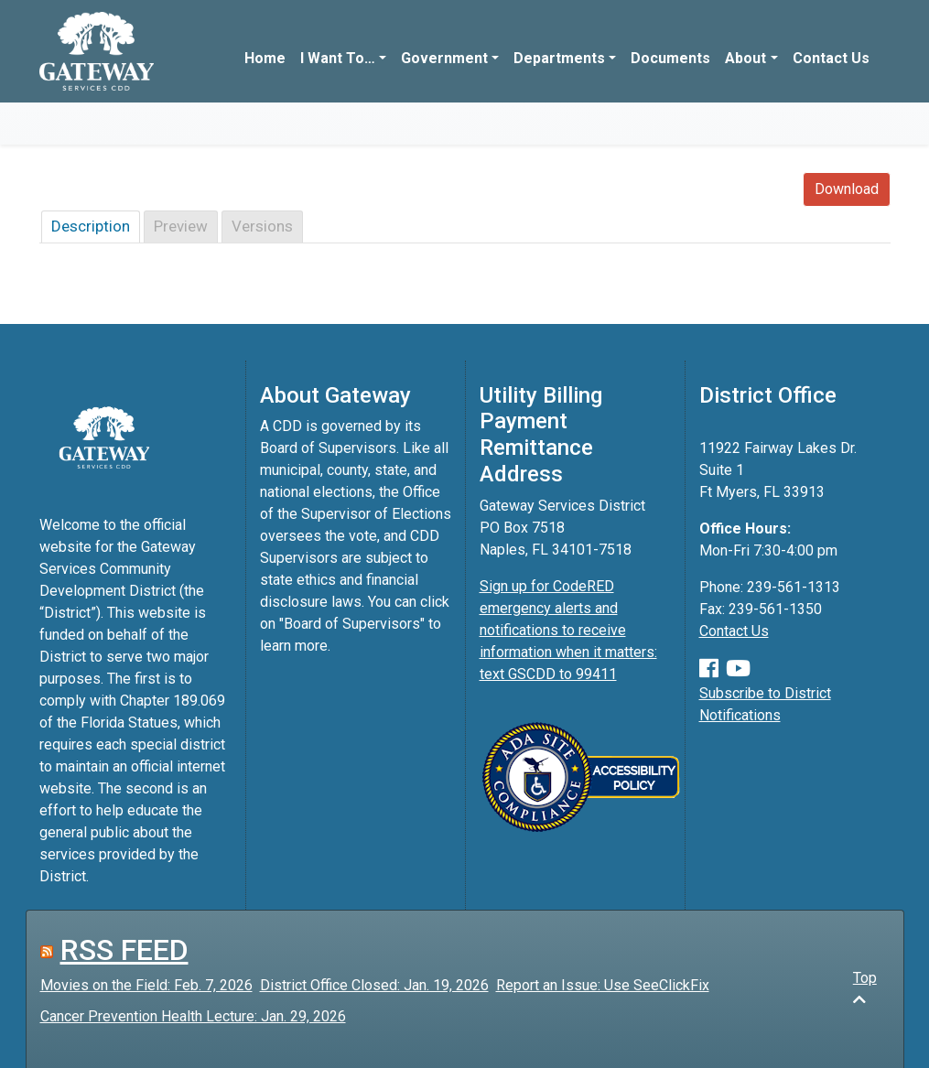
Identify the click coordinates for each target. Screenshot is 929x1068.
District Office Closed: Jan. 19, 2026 (374, 985)
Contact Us (831, 58)
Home (265, 58)
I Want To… (337, 58)
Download (847, 189)
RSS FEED (124, 950)
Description (90, 226)
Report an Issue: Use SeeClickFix (602, 985)
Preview (181, 226)
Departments (559, 58)
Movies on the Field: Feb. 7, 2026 (146, 985)
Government (444, 58)
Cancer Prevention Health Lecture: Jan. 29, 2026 (193, 1016)
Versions (262, 226)
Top (865, 988)
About (745, 58)
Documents (670, 58)
